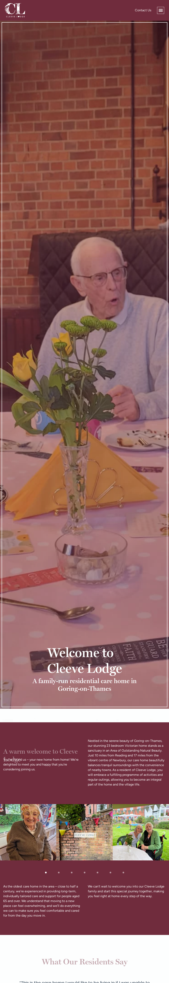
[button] (160, 10)
